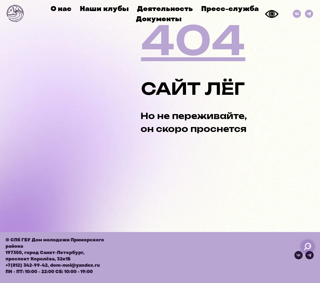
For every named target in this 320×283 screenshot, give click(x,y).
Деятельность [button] (165, 9)
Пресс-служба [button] (230, 9)
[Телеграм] (309, 14)
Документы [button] (159, 19)
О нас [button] (61, 9)
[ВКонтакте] (297, 14)
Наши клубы (104, 9)
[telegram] (309, 257)
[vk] (298, 257)
